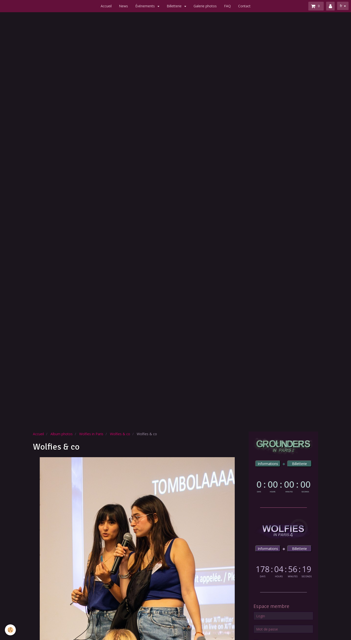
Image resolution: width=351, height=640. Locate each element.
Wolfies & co (120, 434)
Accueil (106, 6)
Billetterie (175, 6)
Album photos (61, 434)
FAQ (227, 6)
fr (341, 5)
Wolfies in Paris (91, 434)
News (123, 6)
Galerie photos (205, 6)
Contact (244, 6)
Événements (145, 6)
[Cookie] (10, 629)
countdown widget (283, 485)
